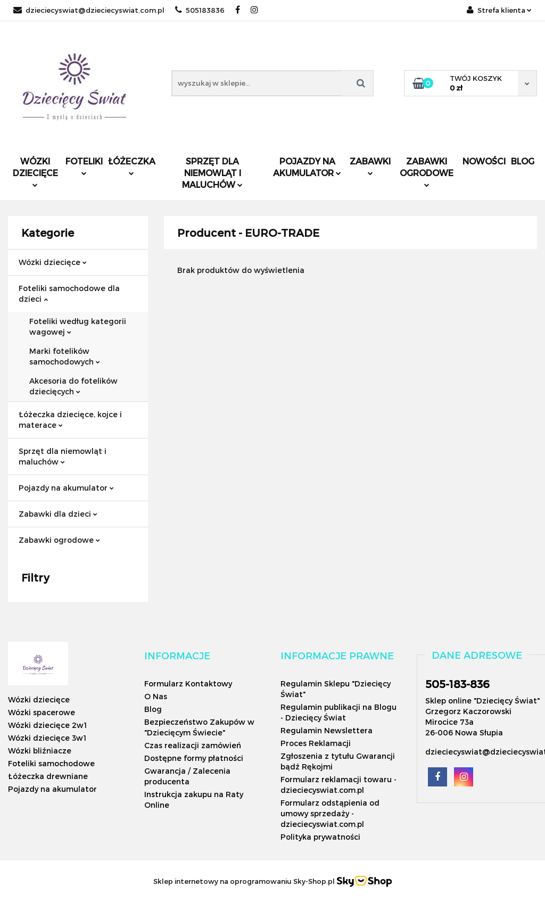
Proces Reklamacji (315, 743)
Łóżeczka (131, 166)
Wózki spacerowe (41, 712)
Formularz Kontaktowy (188, 683)
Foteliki (84, 166)
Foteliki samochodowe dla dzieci (69, 293)
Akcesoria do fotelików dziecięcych (73, 386)
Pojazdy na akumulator (307, 167)
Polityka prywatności (320, 836)
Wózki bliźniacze (39, 750)
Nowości (484, 161)
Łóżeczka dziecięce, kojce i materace (70, 419)
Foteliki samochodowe (51, 763)
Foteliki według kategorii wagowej (77, 326)
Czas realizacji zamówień (192, 745)
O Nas (155, 696)
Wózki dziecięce (35, 171)
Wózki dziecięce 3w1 (47, 737)
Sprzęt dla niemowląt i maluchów (212, 172)
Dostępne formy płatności (193, 758)
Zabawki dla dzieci (58, 513)
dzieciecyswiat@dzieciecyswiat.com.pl (88, 10)
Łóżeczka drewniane (48, 776)
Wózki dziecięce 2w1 (47, 725)
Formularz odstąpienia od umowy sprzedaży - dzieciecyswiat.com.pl (329, 813)
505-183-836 (457, 683)
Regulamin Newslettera (326, 730)
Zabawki (370, 166)
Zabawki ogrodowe (426, 171)
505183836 (200, 10)
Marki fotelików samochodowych (64, 356)
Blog (522, 161)
